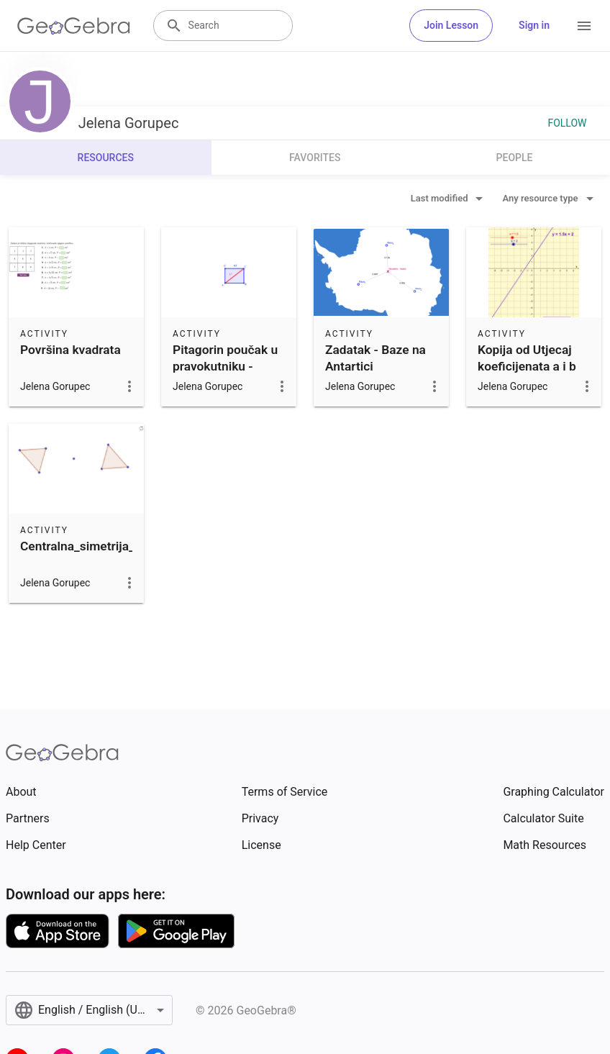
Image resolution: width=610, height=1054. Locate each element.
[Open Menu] (584, 26)
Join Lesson (451, 25)
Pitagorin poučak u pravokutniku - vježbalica (225, 365)
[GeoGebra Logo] (73, 26)
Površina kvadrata (70, 349)
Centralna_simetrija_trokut (94, 546)
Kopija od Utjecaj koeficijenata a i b (527, 357)
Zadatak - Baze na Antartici (375, 357)
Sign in (534, 25)
